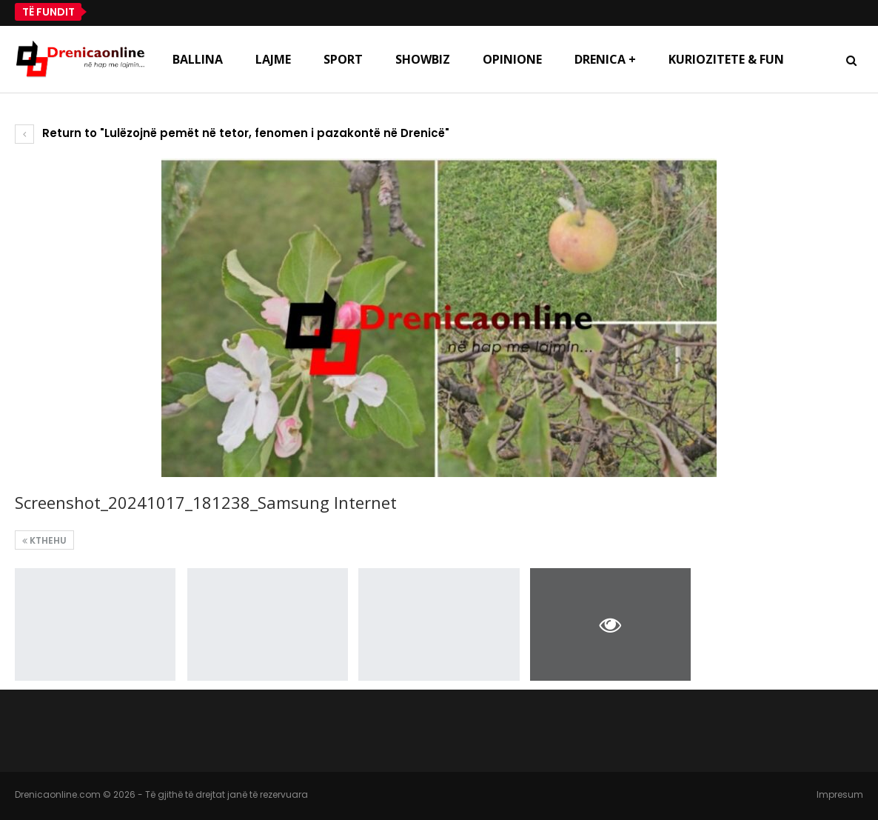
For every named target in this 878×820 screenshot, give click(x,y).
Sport (343, 59)
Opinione (512, 59)
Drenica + (605, 59)
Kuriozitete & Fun (726, 59)
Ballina (197, 59)
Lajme (273, 59)
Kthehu (44, 540)
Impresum (840, 794)
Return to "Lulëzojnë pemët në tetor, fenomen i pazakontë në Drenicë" (232, 133)
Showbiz (422, 59)
